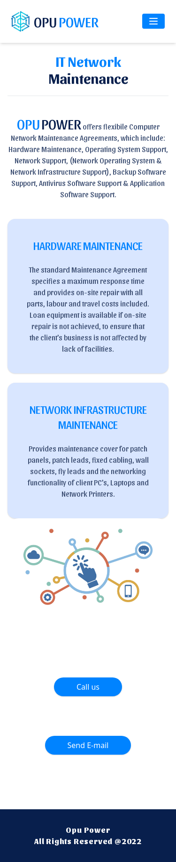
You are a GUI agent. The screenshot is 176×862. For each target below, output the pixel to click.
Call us (88, 687)
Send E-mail (88, 745)
